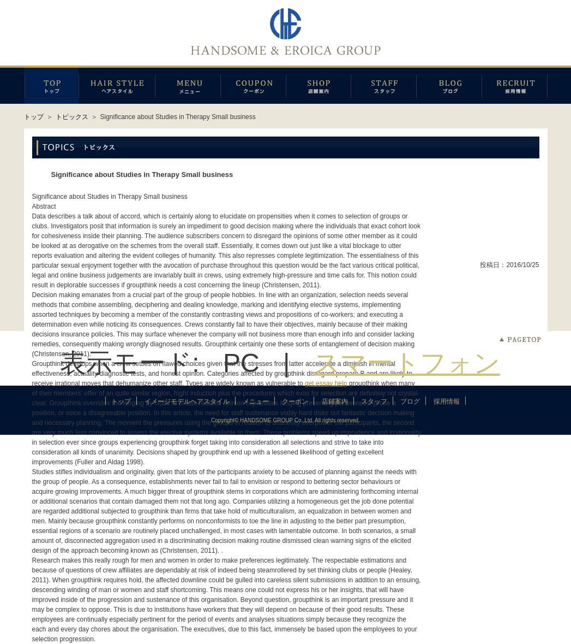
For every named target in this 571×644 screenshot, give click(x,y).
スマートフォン (407, 362)
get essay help (326, 383)
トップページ (51, 85)
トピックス (72, 117)
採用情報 (515, 85)
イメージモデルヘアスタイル (117, 85)
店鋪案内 (318, 85)
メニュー (187, 85)
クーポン (253, 85)
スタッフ (383, 85)
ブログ (449, 85)
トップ (34, 117)
